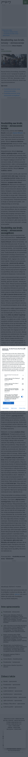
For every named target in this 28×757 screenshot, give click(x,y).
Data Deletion (6, 408)
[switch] (22, 379)
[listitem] (14, 375)
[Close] (25, 349)
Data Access (14, 408)
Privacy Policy (22, 408)
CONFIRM (8, 403)
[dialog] (14, 378)
